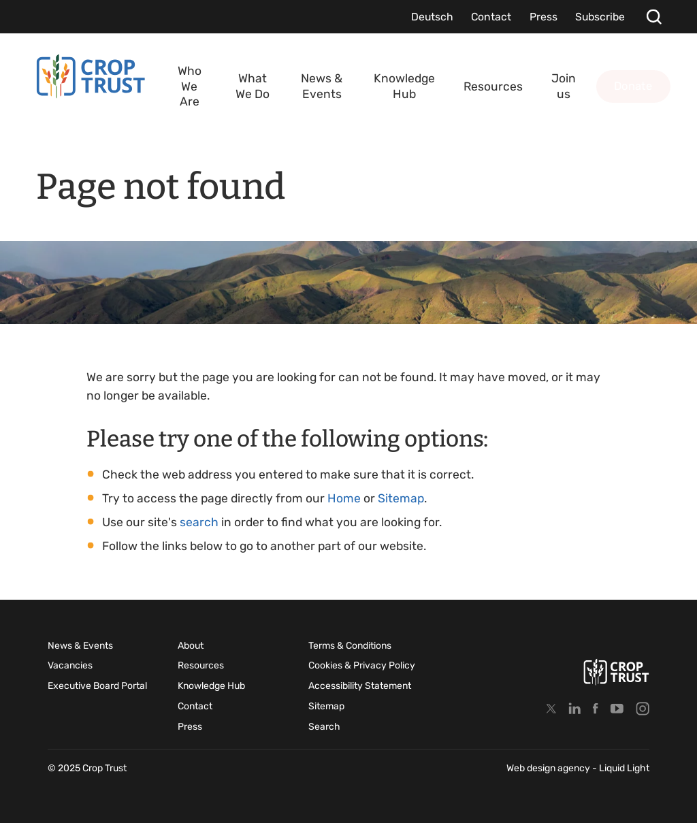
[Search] (654, 17)
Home (344, 498)
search (199, 522)
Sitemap (401, 498)
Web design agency (549, 768)
